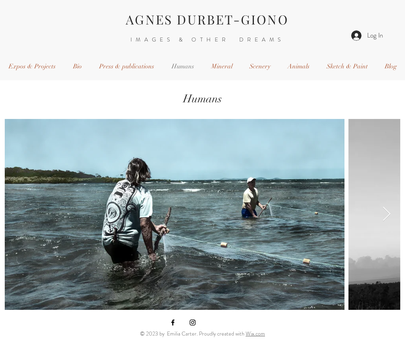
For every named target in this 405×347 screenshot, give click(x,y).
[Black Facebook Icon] (173, 322)
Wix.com (255, 334)
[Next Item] (386, 214)
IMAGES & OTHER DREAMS (208, 39)
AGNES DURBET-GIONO (207, 19)
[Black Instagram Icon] (193, 322)
